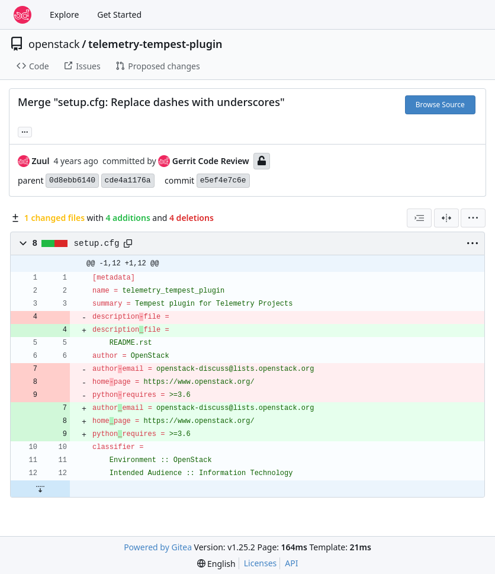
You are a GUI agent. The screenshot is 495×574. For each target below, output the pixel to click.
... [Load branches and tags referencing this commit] (24, 131)
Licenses (260, 563)
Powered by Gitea (158, 547)
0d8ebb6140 (72, 180)
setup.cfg (97, 243)
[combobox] (419, 218)
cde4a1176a (128, 180)
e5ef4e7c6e (223, 180)
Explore (64, 14)
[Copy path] (128, 243)
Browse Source (440, 105)
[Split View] (446, 218)
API (291, 563)
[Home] (22, 14)
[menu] (473, 218)
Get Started (119, 14)
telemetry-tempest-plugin (155, 44)
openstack (54, 44)
